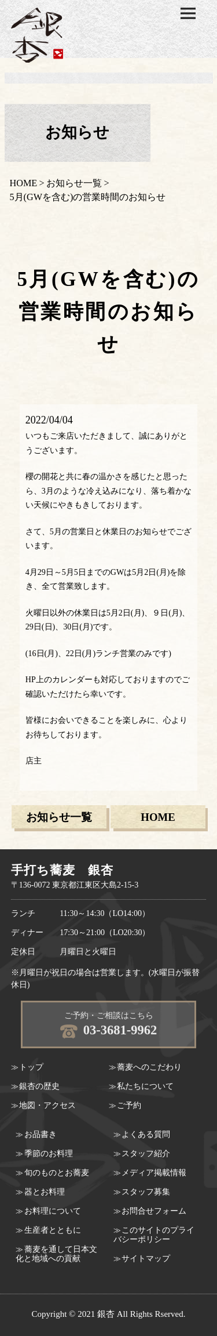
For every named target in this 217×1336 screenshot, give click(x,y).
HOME (24, 183)
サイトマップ (146, 1258)
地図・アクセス (47, 1105)
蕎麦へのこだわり (149, 1067)
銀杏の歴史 (39, 1086)
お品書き (40, 1134)
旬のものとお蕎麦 (56, 1172)
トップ (31, 1067)
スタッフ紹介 (146, 1153)
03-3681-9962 (120, 1030)
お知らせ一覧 (74, 183)
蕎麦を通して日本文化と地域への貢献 (56, 1254)
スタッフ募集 (146, 1191)
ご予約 (129, 1105)
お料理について (52, 1211)
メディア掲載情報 (154, 1172)
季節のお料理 (48, 1153)
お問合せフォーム (154, 1211)
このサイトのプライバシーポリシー (154, 1235)
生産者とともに (52, 1230)
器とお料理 (44, 1191)
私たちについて (145, 1086)
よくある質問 (146, 1134)
